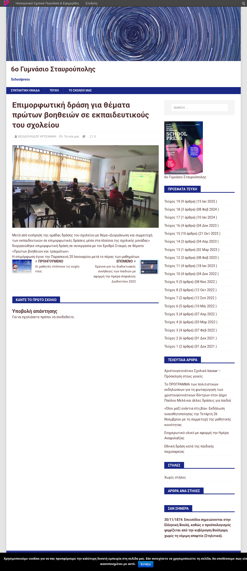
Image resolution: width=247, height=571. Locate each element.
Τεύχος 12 (172, 258)
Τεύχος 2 (171, 338)
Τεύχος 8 (171, 290)
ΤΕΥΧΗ (54, 90)
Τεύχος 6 (171, 306)
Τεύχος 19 (172, 201)
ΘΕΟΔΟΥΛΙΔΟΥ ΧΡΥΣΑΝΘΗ (37, 136)
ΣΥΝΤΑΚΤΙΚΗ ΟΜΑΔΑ (25, 90)
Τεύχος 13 (172, 250)
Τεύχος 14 (172, 241)
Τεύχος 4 (171, 322)
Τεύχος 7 (171, 298)
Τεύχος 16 (172, 225)
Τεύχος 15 (172, 233)
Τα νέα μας (71, 136)
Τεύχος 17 (172, 217)
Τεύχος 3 (171, 330)
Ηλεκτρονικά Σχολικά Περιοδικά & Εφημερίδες (47, 3)
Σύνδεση (91, 3)
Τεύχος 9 (171, 282)
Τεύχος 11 (172, 266)
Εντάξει (146, 564)
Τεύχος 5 (171, 314)
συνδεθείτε (65, 317)
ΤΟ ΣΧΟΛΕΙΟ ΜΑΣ (80, 90)
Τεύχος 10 (172, 274)
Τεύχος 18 (172, 209)
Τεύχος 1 (171, 346)
